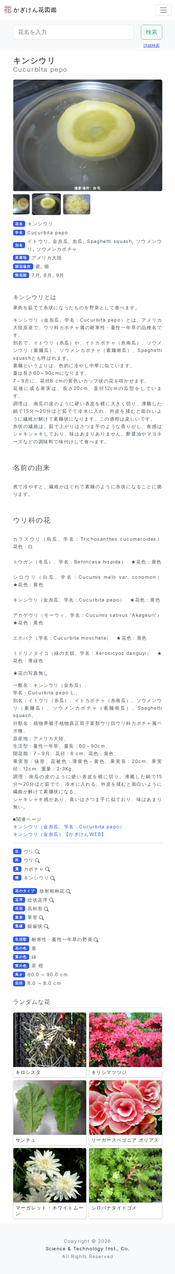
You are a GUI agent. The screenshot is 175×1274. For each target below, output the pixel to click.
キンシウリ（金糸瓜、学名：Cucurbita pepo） (69, 827)
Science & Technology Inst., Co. (87, 1249)
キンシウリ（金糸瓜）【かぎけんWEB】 (59, 834)
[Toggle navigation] (163, 10)
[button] (27, 204)
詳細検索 (151, 45)
